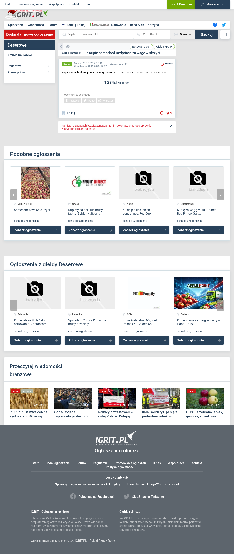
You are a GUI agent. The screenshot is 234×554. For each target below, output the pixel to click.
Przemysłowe (17, 72)
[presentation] (13, 194)
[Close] (171, 126)
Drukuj (68, 113)
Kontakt (74, 4)
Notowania (119, 25)
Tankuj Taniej (74, 25)
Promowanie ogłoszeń (29, 4)
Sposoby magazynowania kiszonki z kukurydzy (88, 484)
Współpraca (56, 4)
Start (7, 4)
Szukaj (207, 34)
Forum (53, 25)
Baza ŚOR (137, 25)
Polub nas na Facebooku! (92, 497)
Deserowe (15, 66)
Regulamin (100, 463)
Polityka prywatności (120, 467)
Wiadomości (36, 25)
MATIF (164, 46)
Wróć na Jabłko (21, 55)
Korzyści (153, 25)
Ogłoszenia (16, 25)
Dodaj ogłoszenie (58, 463)
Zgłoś (166, 113)
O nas (157, 463)
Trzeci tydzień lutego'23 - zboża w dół (153, 484)
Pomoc (88, 4)
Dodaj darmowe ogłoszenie (29, 34)
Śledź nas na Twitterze (144, 497)
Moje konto (212, 4)
